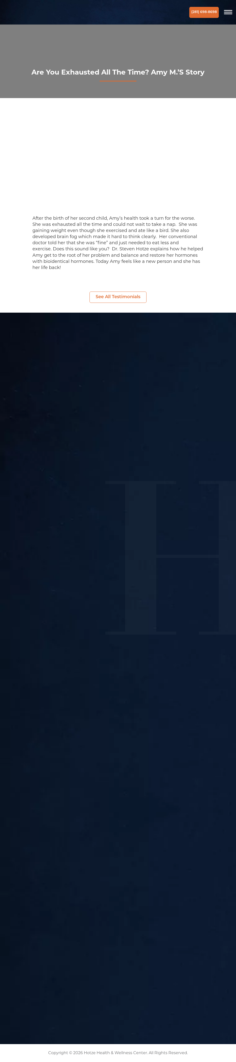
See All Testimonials (118, 297)
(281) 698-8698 (204, 12)
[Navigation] (228, 12)
